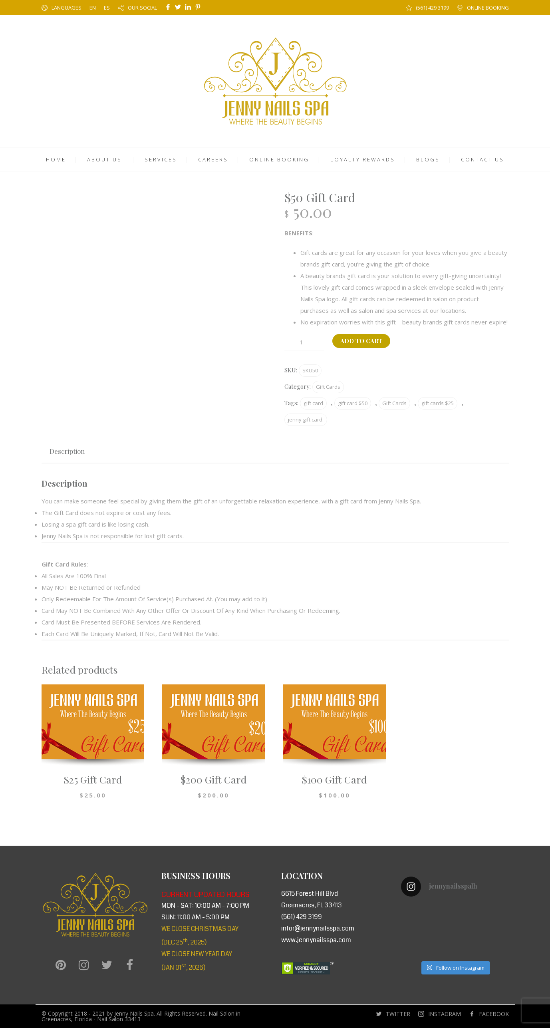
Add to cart (361, 341)
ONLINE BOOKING (488, 7)
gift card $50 (352, 403)
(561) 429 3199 (432, 7)
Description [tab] (67, 451)
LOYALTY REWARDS (362, 159)
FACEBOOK (494, 1014)
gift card (313, 403)
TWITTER (398, 1014)
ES (107, 7)
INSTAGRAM (444, 1014)
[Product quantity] (304, 342)
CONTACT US (482, 159)
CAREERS (213, 159)
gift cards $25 (437, 403)
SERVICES (161, 159)
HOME (56, 159)
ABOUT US (104, 159)
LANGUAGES (66, 7)
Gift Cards (328, 386)
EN (92, 7)
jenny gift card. (306, 419)
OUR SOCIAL (142, 7)
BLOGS (428, 159)
